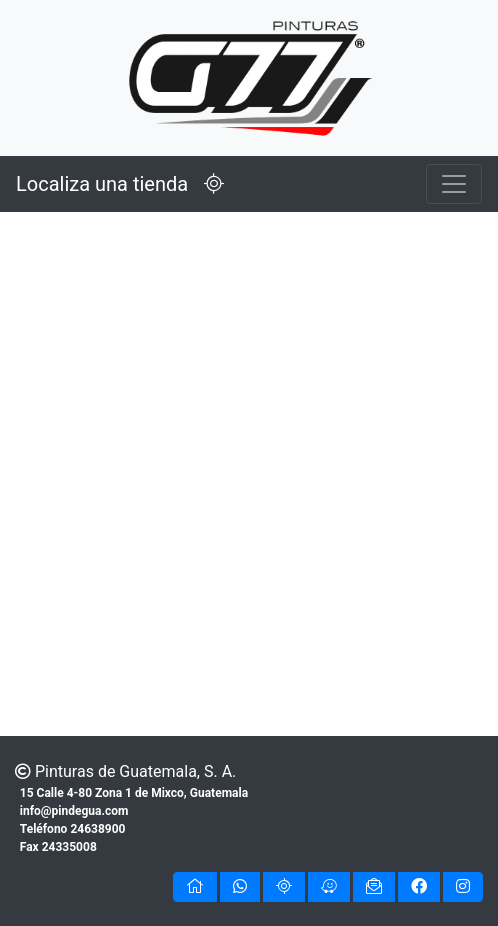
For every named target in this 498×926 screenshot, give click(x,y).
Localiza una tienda (128, 184)
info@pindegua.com (74, 811)
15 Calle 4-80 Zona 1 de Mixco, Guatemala (134, 793)
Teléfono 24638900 (73, 829)
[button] (195, 887)
